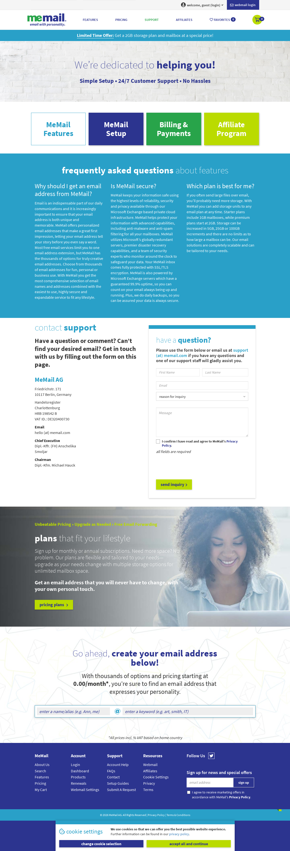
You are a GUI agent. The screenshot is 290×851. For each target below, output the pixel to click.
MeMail (113, 815)
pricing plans (54, 604)
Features (42, 776)
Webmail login (243, 5)
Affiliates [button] (184, 19)
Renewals (78, 783)
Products (78, 776)
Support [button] (152, 19)
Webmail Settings (85, 789)
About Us (42, 764)
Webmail (150, 764)
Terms (148, 789)
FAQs (111, 770)
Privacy (149, 783)
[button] (257, 20)
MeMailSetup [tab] (116, 129)
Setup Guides (118, 783)
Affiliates (150, 770)
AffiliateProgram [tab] (231, 129)
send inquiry (174, 484)
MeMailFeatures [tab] (58, 129)
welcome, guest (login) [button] (202, 4)
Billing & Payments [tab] (174, 129)
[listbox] (202, 396)
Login (75, 764)
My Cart (41, 789)
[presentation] (193, 466)
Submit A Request (121, 789)
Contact (113, 776)
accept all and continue (188, 843)
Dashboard (80, 770)
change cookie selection (101, 843)
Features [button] (90, 19)
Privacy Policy (156, 815)
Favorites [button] (223, 19)
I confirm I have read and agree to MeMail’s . (200, 443)
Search (40, 770)
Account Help (118, 764)
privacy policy (179, 834)
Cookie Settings (156, 776)
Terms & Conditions (178, 815)
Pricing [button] (121, 19)
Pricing (40, 783)
